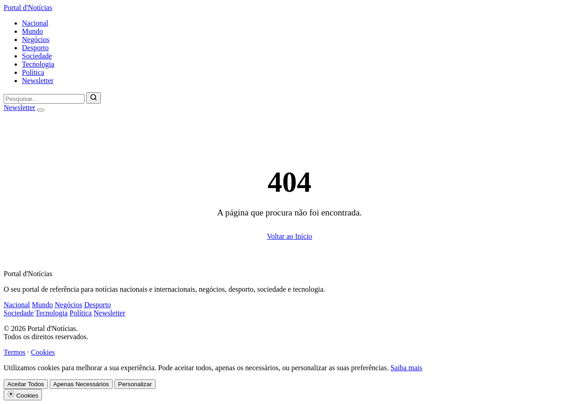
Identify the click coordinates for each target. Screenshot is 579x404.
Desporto (35, 48)
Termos (15, 352)
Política (33, 72)
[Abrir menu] (40, 110)
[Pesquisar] (93, 98)
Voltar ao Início (289, 236)
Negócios (35, 39)
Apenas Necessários (81, 384)
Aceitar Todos (25, 384)
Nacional (35, 23)
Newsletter (37, 80)
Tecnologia (38, 64)
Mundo (32, 31)
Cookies (43, 352)
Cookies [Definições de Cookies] (22, 394)
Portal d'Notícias (28, 7)
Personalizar (135, 384)
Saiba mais (407, 368)
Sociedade (37, 56)
